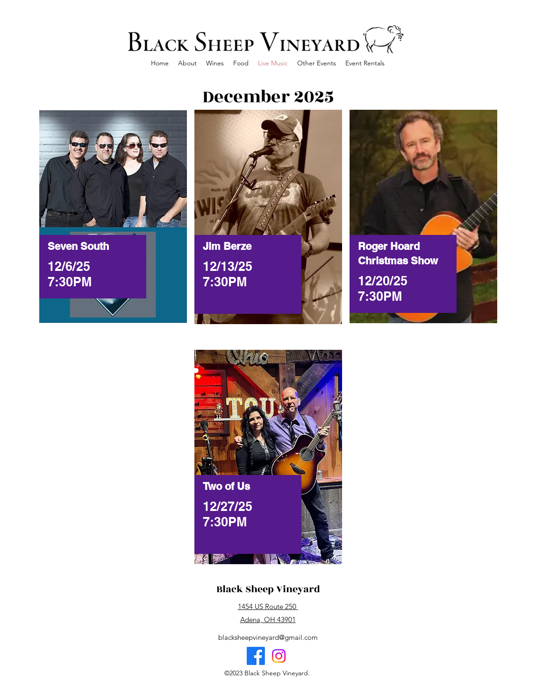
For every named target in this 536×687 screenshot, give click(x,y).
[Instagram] (279, 656)
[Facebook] (256, 656)
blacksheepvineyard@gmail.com (268, 637)
